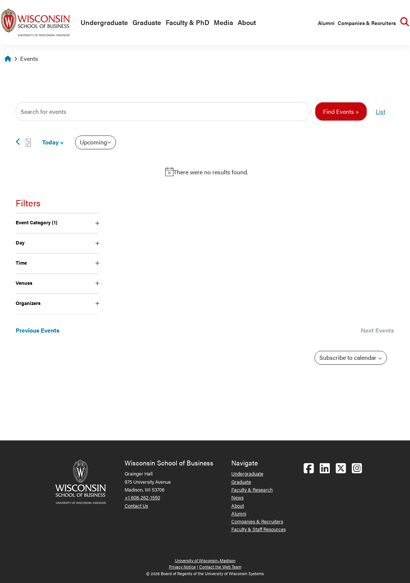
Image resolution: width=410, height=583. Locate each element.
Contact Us (136, 505)
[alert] (206, 172)
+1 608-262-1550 (142, 497)
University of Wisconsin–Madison (205, 560)
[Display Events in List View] (380, 111)
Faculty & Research (252, 489)
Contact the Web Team (220, 567)
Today (50, 142)
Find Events (338, 111)
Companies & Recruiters (367, 22)
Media (223, 22)
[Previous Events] (18, 141)
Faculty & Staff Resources (258, 529)
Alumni (326, 22)
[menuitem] (103, 22)
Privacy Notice (182, 567)
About (247, 22)
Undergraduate (104, 22)
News (237, 497)
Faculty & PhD (187, 22)
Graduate (146, 22)
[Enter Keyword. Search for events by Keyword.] (162, 111)
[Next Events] (28, 142)
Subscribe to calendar (348, 357)
